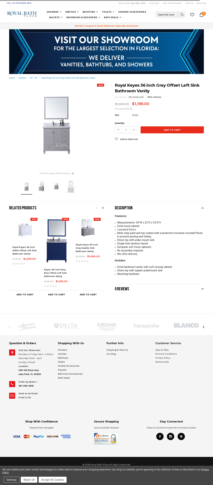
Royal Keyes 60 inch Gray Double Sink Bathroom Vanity (87, 248)
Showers (53, 11)
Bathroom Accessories (81, 17)
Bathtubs (89, 11)
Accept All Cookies (52, 480)
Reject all (29, 480)
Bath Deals (111, 17)
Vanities (70, 11)
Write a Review (154, 97)
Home (12, 78)
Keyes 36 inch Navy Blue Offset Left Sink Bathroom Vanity (55, 273)
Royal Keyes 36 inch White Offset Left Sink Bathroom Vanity (24, 250)
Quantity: (120, 123)
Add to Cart (24, 294)
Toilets (107, 11)
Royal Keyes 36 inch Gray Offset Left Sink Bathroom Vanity (68, 78)
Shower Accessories (132, 11)
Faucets (54, 17)
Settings (11, 480)
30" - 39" (33, 78)
